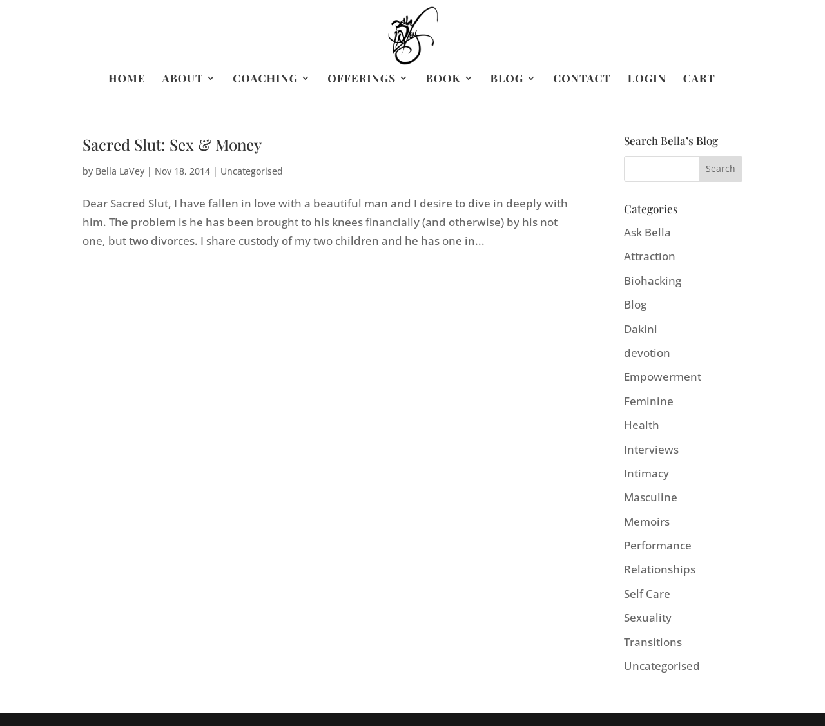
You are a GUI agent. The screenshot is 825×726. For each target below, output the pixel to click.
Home (126, 79)
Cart (699, 79)
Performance (658, 545)
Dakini (640, 328)
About (182, 79)
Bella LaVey (119, 171)
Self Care (647, 593)
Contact (582, 79)
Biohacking (652, 280)
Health (641, 424)
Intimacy (646, 473)
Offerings (361, 79)
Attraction (649, 256)
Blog (507, 79)
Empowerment (662, 376)
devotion (647, 352)
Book (442, 79)
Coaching (265, 79)
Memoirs (647, 521)
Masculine (650, 497)
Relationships (659, 569)
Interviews (651, 449)
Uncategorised (251, 171)
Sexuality (648, 617)
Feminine (649, 401)
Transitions (653, 642)
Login (647, 79)
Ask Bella (647, 232)
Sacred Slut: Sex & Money (172, 144)
